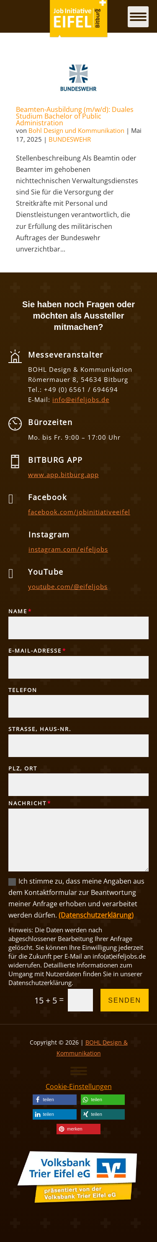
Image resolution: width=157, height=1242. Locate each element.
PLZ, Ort (22, 768)
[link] (79, 77)
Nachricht (27, 803)
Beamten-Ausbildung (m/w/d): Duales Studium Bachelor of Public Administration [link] (75, 116)
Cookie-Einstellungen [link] (79, 1086)
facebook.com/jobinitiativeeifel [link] (79, 512)
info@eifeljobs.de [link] (80, 399)
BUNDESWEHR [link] (70, 139)
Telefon (22, 690)
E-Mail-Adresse (35, 651)
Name (17, 611)
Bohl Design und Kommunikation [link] (76, 130)
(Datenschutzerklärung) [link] (96, 915)
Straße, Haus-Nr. (39, 729)
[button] (78, 1070)
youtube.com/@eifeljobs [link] (68, 586)
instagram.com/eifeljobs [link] (68, 549)
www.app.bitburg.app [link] (63, 474)
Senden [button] (124, 1000)
